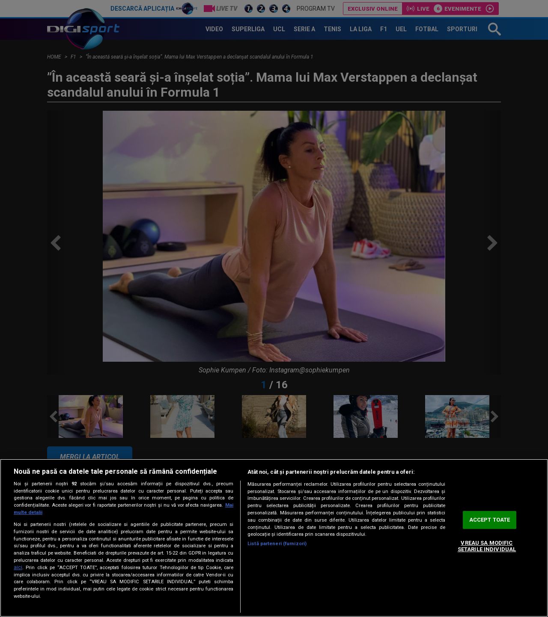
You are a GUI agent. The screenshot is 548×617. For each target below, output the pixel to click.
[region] (274, 538)
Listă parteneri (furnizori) (277, 543)
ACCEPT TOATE (489, 520)
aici (18, 567)
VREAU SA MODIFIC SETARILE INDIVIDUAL (487, 546)
